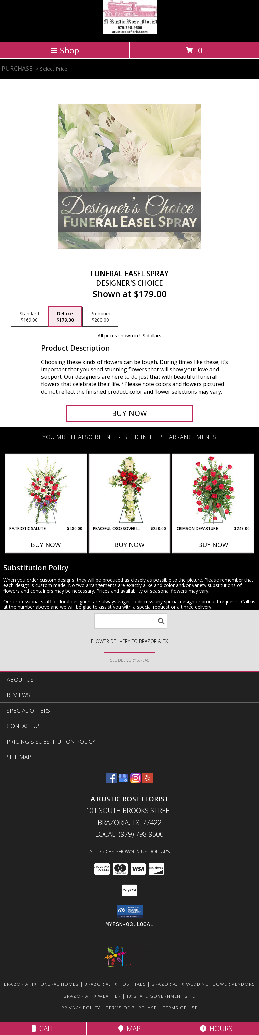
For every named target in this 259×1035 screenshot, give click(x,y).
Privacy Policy (80, 1008)
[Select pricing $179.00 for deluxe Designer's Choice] (65, 317)
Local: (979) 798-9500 (129, 834)
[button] (130, 911)
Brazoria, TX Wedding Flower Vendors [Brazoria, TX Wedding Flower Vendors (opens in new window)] (203, 984)
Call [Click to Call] (43, 1028)
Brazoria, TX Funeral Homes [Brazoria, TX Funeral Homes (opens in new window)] (41, 984)
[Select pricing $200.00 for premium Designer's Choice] (100, 317)
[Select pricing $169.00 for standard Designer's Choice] (29, 317)
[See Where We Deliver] (129, 660)
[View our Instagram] (135, 781)
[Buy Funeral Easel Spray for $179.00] (129, 413)
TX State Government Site (160, 996)
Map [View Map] (129, 1028)
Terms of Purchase (131, 1008)
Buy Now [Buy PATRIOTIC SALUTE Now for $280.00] (46, 544)
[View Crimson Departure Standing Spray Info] (213, 490)
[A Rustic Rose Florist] (130, 32)
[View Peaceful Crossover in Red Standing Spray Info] (130, 490)
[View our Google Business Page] (123, 781)
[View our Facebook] (111, 781)
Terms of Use (180, 1008)
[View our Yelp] (147, 781)
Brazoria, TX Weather (92, 996)
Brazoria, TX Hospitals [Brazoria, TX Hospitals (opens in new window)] (115, 984)
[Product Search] (130, 621)
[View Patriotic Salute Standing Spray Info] (46, 490)
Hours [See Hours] (216, 1028)
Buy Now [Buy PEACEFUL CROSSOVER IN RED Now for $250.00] (129, 544)
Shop (65, 50)
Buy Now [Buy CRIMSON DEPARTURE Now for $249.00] (213, 544)
